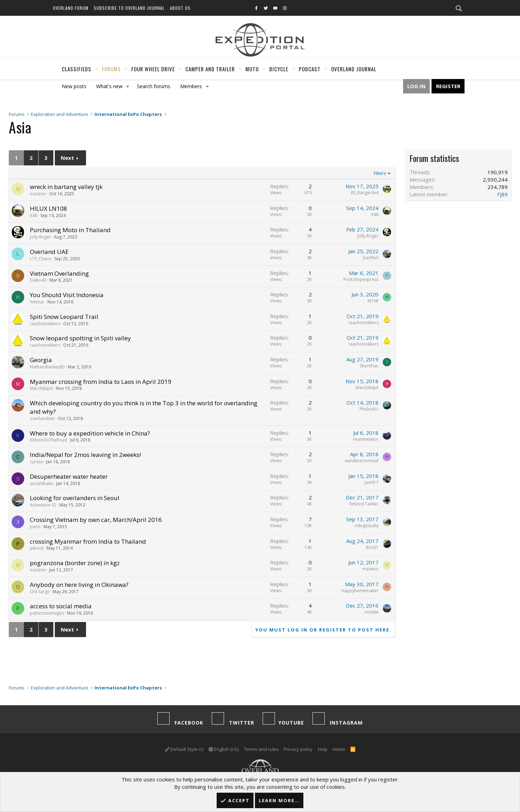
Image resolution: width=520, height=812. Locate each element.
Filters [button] (380, 173)
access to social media (61, 606)
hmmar (37, 302)
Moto (252, 69)
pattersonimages (47, 613)
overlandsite (42, 418)
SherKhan (369, 366)
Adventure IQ (43, 505)
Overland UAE (49, 252)
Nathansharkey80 (47, 367)
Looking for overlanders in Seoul (74, 498)
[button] (127, 86)
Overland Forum (70, 8)
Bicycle (278, 69)
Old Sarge (40, 592)
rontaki (371, 612)
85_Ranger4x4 (365, 193)
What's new (109, 86)
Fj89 (502, 194)
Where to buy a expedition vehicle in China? (90, 433)
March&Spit (41, 388)
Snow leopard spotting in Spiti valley (80, 338)
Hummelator (366, 439)
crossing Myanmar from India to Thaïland (88, 541)
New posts (74, 86)
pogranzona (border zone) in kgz (75, 563)
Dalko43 (38, 280)
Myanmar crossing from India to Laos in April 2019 (100, 382)
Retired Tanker (364, 504)
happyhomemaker (360, 591)
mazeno (38, 194)
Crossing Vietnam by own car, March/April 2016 (96, 520)
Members (191, 86)
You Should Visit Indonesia (67, 295)
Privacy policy (298, 749)
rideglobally (367, 526)
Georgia (41, 360)
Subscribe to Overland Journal (129, 8)
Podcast (310, 69)
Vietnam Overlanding (59, 273)
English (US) (224, 749)
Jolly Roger (40, 237)
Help (323, 749)
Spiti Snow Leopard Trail (64, 317)
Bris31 (372, 547)
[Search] (459, 8)
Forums (111, 69)
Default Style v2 (184, 749)
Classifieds (76, 69)
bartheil (371, 258)
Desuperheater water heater (69, 476)
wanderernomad (362, 461)
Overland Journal (353, 69)
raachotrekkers (45, 324)
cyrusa (36, 462)
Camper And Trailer (210, 69)
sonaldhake (41, 483)
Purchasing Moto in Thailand (70, 230)
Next (67, 157)
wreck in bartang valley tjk (66, 187)
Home (339, 749)
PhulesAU (369, 409)
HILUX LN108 (48, 208)
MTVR (373, 301)
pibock (37, 548)
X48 (33, 215)
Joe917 (372, 482)
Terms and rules (261, 749)
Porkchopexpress (361, 279)
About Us (180, 8)
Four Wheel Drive (153, 69)
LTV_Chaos (40, 259)
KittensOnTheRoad (48, 440)
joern (35, 527)
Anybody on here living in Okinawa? (79, 585)
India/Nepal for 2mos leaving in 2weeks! (85, 455)
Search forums (153, 86)
